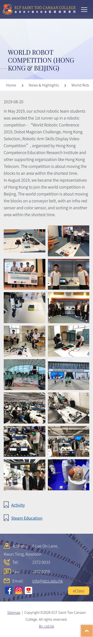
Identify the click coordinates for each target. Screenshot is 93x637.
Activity (18, 505)
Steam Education (26, 518)
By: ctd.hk (46, 626)
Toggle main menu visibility (84, 9)
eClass (78, 591)
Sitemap (13, 612)
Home (11, 85)
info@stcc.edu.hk (47, 581)
